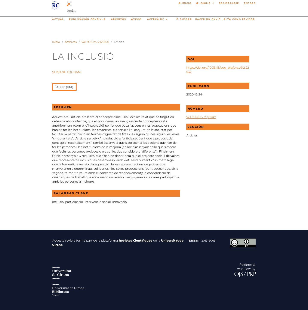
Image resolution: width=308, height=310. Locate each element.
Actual (58, 19)
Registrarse (229, 3)
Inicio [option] (185, 3)
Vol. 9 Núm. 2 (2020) (95, 42)
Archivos (118, 19)
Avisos (136, 19)
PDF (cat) (66, 87)
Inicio (56, 42)
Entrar (250, 3)
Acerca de (156, 19)
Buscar (184, 19)
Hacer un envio (208, 19)
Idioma (204, 3)
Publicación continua (87, 19)
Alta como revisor (239, 19)
